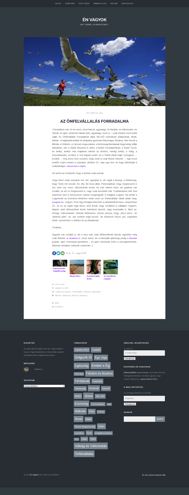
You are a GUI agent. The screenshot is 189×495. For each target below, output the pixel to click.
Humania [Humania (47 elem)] (97, 388)
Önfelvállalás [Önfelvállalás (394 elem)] (84, 461)
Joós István (59, 292)
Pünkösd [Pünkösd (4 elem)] (101, 419)
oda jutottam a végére (78, 173)
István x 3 (38, 377)
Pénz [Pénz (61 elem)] (92, 419)
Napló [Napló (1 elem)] (109, 411)
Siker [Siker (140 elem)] (101, 433)
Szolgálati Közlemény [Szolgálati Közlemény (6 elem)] (103, 441)
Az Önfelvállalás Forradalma (94, 124)
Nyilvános (83, 303)
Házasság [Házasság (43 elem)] (80, 396)
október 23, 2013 (94, 113)
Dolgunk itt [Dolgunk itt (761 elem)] (83, 365)
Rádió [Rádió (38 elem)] (88, 426)
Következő (57, 314)
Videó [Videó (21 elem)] (93, 446)
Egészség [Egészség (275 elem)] (81, 373)
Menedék (57, 249)
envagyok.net (59, 209)
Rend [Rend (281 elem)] (78, 426)
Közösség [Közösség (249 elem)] (81, 411)
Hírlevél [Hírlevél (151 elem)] (94, 395)
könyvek (70, 3)
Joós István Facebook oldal (154, 483)
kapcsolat (128, 3)
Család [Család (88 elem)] (96, 357)
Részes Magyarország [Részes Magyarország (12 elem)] (85, 434)
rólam (114, 3)
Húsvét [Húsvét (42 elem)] (106, 396)
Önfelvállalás (77, 299)
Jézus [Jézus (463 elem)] (88, 403)
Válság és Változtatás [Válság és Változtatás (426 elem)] (91, 453)
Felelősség (66, 303)
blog (58, 3)
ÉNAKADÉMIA (130, 380)
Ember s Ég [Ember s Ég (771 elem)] (100, 373)
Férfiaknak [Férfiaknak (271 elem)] (82, 388)
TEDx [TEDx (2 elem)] (76, 447)
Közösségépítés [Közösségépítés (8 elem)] (98, 411)
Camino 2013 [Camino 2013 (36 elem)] (82, 357)
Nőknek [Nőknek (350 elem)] (80, 419)
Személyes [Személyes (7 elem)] (79, 441)
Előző (55, 310)
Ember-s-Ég (100, 3)
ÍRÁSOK (74, 303)
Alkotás (58, 303)
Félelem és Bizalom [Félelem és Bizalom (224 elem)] (99, 381)
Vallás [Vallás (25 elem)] (84, 446)
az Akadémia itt (76, 245)
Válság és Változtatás (92, 299)
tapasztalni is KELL (149, 386)
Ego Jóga (84, 3)
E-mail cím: (128, 356)
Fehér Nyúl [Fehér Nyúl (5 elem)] (79, 381)
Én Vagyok (94, 19)
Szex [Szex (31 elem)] (89, 440)
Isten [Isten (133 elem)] (78, 403)
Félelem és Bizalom (63, 299)
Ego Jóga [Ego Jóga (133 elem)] (101, 365)
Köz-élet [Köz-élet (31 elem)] (100, 403)
